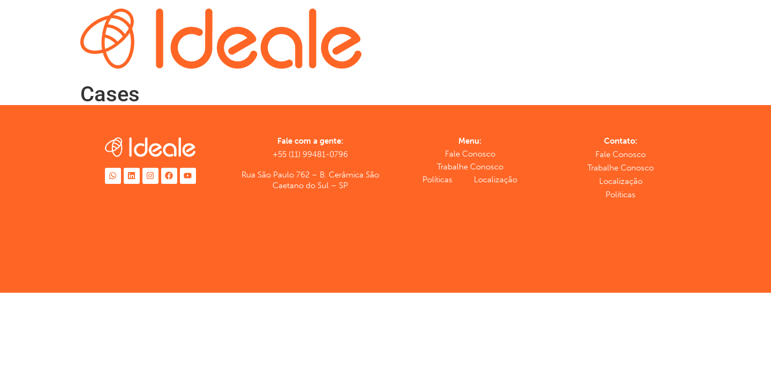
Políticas (437, 179)
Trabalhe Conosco (470, 167)
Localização (495, 179)
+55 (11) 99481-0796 (310, 154)
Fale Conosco (470, 154)
